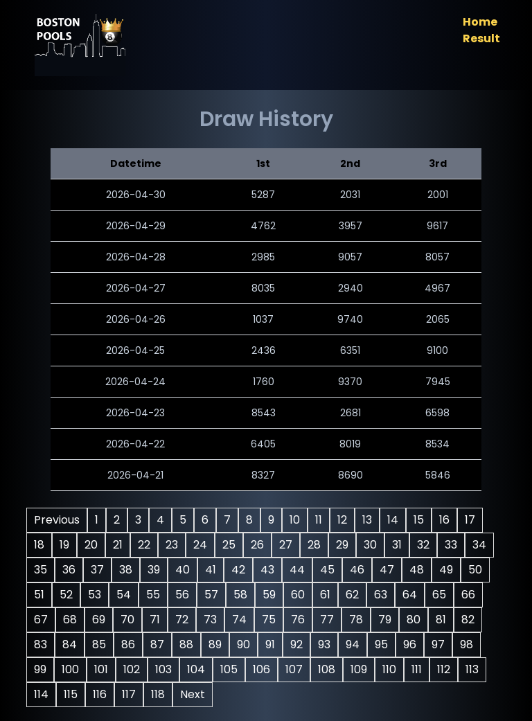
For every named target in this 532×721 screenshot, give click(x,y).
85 (99, 644)
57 (211, 595)
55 (153, 595)
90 (243, 644)
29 (342, 545)
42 (238, 570)
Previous (57, 520)
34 (479, 545)
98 (466, 644)
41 (210, 570)
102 (131, 669)
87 (157, 644)
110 (389, 669)
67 (41, 619)
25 (229, 545)
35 (40, 570)
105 (229, 669)
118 (158, 694)
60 (298, 595)
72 (181, 619)
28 (314, 545)
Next (192, 694)
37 (97, 570)
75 (269, 619)
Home (480, 22)
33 (451, 545)
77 (327, 619)
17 (470, 520)
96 (409, 644)
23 (172, 545)
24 (200, 545)
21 (118, 545)
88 (186, 644)
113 (472, 669)
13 (367, 520)
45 (327, 570)
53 (94, 595)
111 (416, 669)
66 (468, 595)
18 (39, 545)
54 (123, 595)
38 (125, 570)
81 (441, 619)
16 (444, 520)
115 (71, 694)
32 (423, 545)
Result (481, 38)
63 (380, 595)
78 (356, 619)
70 (127, 619)
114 (41, 694)
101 (101, 669)
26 (257, 545)
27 (285, 545)
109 (359, 669)
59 (269, 595)
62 (352, 595)
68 (70, 619)
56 (182, 595)
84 (69, 644)
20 (91, 545)
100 (70, 669)
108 (326, 669)
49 (446, 570)
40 (182, 570)
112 (443, 669)
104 (196, 669)
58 (240, 595)
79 (384, 619)
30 (370, 545)
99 (40, 669)
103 (163, 669)
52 (66, 595)
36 (69, 570)
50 (475, 570)
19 (64, 545)
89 (215, 644)
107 (294, 669)
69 (98, 619)
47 (387, 570)
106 (261, 669)
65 (439, 595)
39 (154, 570)
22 (144, 545)
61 (325, 595)
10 (295, 520)
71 (155, 619)
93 (324, 644)
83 (40, 644)
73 (210, 619)
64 (409, 595)
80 (413, 619)
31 (397, 545)
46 (357, 570)
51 (39, 595)
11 (318, 520)
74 (239, 619)
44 (297, 570)
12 (342, 520)
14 (392, 520)
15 (419, 520)
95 (381, 644)
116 (100, 694)
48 (416, 570)
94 (353, 644)
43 (267, 570)
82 (468, 619)
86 (128, 644)
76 (298, 619)
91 (270, 644)
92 (296, 644)
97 (438, 644)
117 (129, 694)
